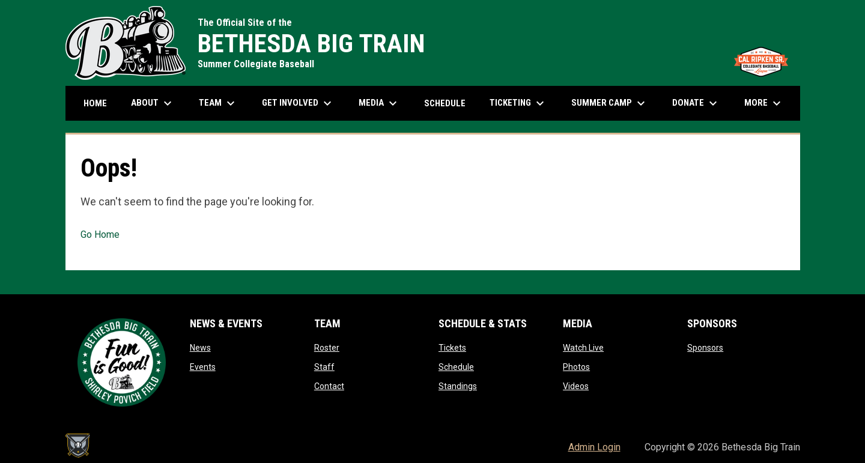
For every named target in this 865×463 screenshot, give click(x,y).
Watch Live (583, 348)
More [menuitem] (764, 103)
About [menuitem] (153, 103)
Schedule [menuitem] (445, 103)
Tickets (452, 348)
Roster (326, 348)
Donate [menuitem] (696, 103)
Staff (324, 367)
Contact (329, 386)
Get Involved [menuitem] (298, 103)
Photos (576, 367)
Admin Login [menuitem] (594, 447)
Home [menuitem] (95, 103)
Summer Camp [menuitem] (609, 103)
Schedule (456, 367)
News (200, 348)
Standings (458, 386)
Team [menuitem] (218, 103)
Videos (576, 386)
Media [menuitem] (379, 103)
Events (203, 367)
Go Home (100, 234)
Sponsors (705, 348)
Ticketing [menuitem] (518, 103)
